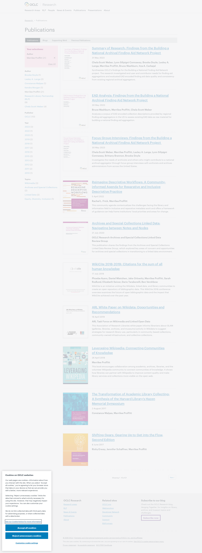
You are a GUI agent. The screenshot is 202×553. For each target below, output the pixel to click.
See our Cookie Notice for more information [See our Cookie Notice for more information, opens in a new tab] (23, 521)
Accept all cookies (26, 527)
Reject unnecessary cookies (26, 535)
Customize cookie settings (27, 543)
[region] (26, 511)
